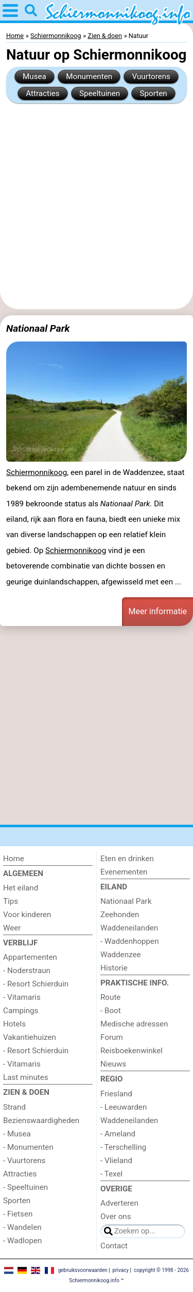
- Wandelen (22, 1227)
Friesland (116, 1093)
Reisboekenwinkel (131, 1050)
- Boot (110, 1010)
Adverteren (119, 1203)
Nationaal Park (37, 328)
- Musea (17, 1133)
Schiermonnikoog (36, 472)
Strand (14, 1107)
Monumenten (89, 76)
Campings (20, 1010)
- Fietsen (17, 1214)
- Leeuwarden (123, 1107)
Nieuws (113, 1064)
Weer (12, 928)
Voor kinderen (27, 914)
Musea (34, 76)
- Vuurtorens (24, 1160)
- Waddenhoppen (129, 941)
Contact (114, 1245)
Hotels (14, 1024)
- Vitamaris (22, 997)
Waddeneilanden (129, 928)
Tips (10, 901)
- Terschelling (123, 1147)
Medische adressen (134, 1024)
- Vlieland (116, 1160)
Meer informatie (157, 611)
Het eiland (20, 887)
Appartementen (30, 957)
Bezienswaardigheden (41, 1120)
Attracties (42, 93)
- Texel (111, 1174)
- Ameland (117, 1133)
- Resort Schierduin (35, 984)
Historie (114, 968)
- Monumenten (28, 1147)
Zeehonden (119, 914)
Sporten (153, 93)
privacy (120, 1270)
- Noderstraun (26, 970)
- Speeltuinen (25, 1187)
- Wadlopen (22, 1240)
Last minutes (25, 1077)
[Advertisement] (96, 206)
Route (110, 997)
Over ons (115, 1216)
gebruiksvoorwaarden (83, 1270)
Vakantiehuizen (29, 1037)
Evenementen (123, 872)
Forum (111, 1037)
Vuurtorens (151, 76)
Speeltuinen (99, 93)
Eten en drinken (127, 858)
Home (13, 858)
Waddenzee (120, 954)
